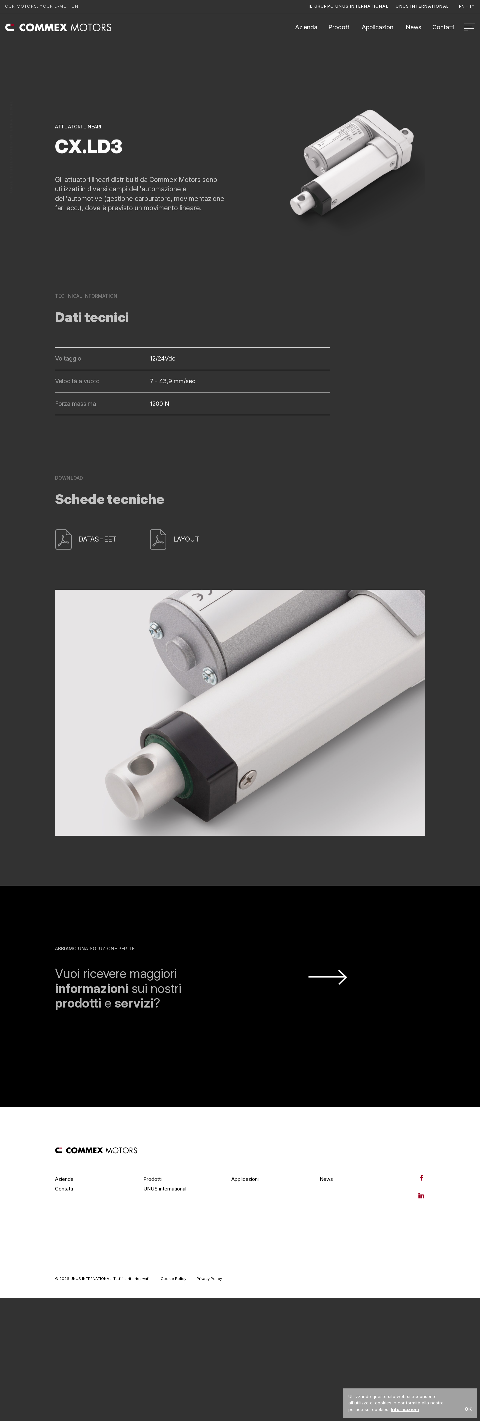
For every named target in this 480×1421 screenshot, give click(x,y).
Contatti (443, 27)
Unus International (422, 6)
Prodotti (339, 27)
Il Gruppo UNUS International (349, 6)
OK (468, 1409)
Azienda (306, 27)
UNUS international (164, 1188)
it (472, 6)
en (462, 6)
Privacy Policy (209, 1278)
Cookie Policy (173, 1278)
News (413, 27)
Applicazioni (378, 27)
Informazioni (405, 1409)
